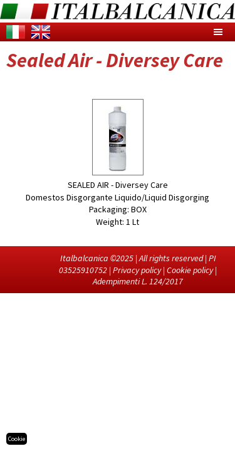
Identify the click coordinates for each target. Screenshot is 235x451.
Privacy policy (137, 270)
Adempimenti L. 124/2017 (138, 281)
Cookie (16, 439)
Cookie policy (190, 270)
